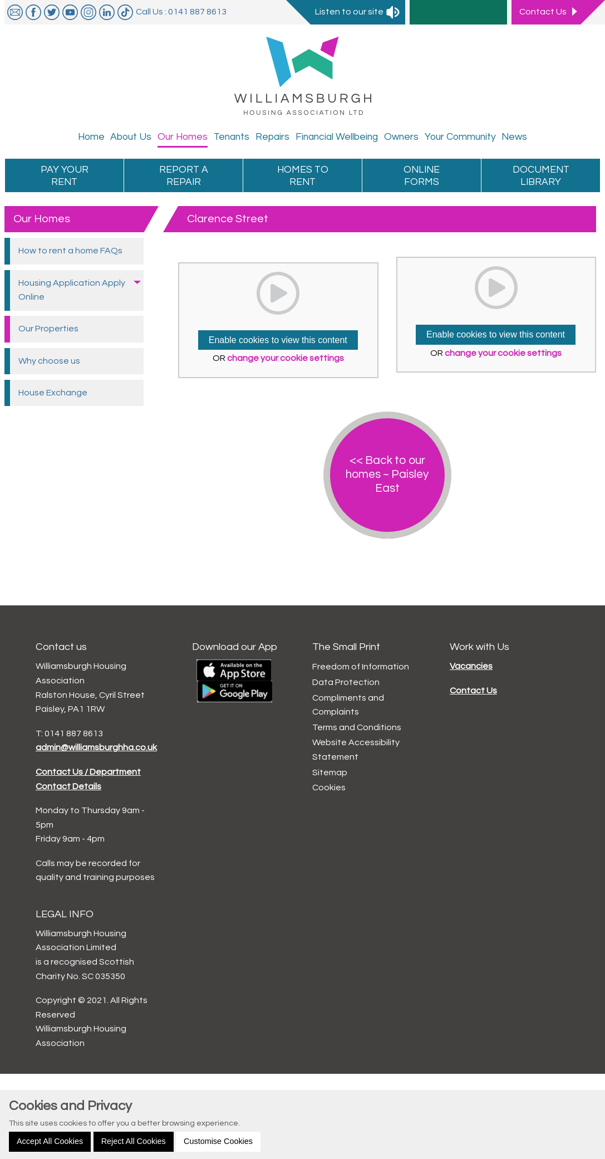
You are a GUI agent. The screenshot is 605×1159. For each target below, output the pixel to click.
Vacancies (471, 666)
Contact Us (473, 690)
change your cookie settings (285, 358)
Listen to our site (358, 11)
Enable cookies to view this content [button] (278, 340)
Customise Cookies (218, 1141)
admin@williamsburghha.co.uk (96, 747)
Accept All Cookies (50, 1141)
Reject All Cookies (133, 1141)
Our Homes (41, 218)
